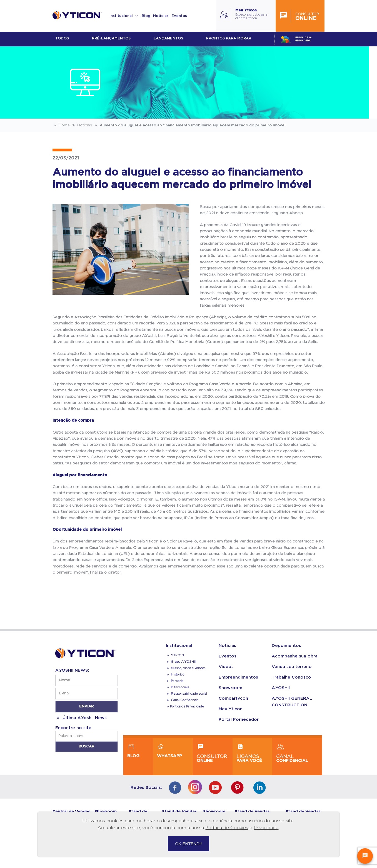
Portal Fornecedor (239, 719)
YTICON (175, 655)
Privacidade (266, 828)
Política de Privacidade (185, 706)
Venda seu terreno (292, 667)
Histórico (175, 674)
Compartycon (233, 698)
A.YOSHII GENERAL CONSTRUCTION (292, 701)
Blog (146, 16)
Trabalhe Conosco (291, 677)
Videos (226, 667)
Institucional (124, 16)
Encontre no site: (74, 728)
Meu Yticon (231, 709)
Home (61, 125)
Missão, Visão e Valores (186, 668)
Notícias (161, 16)
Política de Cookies (226, 828)
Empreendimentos (238, 677)
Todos (62, 38)
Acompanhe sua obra (295, 656)
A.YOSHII (281, 688)
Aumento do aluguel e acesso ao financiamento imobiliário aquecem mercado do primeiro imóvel (189, 125)
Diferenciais (177, 687)
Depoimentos (286, 646)
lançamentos (168, 38)
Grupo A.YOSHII (181, 661)
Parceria (175, 680)
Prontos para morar (228, 38)
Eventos (179, 16)
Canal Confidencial (184, 700)
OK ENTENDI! (188, 843)
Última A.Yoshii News (81, 718)
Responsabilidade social (186, 693)
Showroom (230, 688)
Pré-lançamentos (111, 38)
